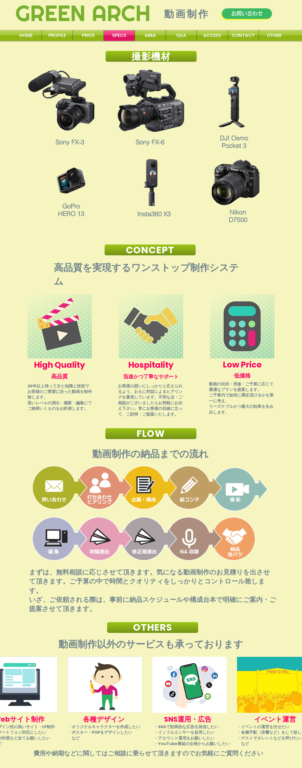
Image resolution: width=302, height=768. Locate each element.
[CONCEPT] (150, 249)
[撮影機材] (151, 56)
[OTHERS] (152, 627)
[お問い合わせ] (247, 13)
